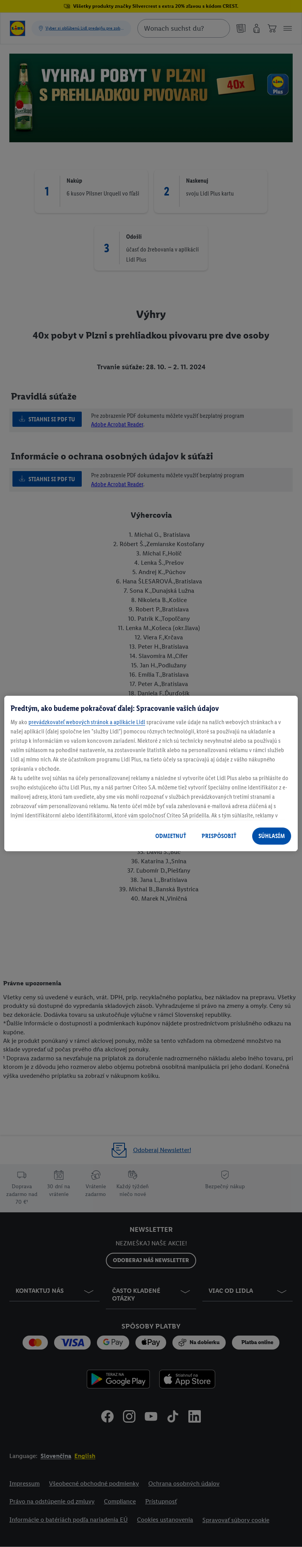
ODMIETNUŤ (170, 836)
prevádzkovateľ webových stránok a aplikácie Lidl (86, 722)
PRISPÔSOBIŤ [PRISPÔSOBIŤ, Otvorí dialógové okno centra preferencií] (219, 836)
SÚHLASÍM (271, 836)
